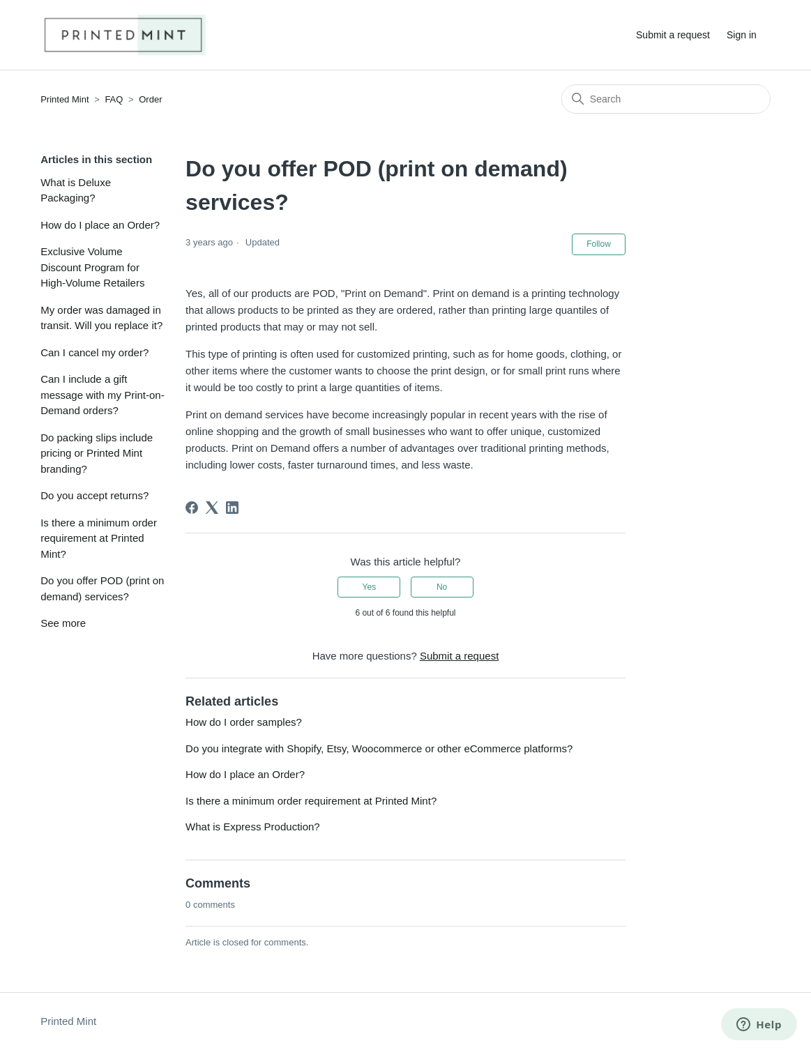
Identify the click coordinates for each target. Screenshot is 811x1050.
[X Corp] (212, 507)
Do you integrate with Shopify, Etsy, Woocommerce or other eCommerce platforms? (379, 748)
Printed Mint (64, 99)
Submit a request (673, 34)
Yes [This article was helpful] (370, 587)
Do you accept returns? (94, 495)
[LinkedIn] (232, 507)
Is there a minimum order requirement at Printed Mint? (98, 538)
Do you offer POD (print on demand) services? (102, 588)
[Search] (666, 99)
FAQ (114, 99)
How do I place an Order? (100, 225)
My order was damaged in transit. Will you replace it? (101, 318)
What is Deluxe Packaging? (75, 190)
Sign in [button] (742, 34)
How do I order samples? (243, 722)
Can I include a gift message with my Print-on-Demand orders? (102, 394)
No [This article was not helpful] (442, 587)
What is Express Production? (252, 826)
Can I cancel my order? (94, 352)
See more (63, 623)
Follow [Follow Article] (598, 244)
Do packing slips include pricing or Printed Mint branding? (96, 453)
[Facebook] (191, 507)
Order (150, 99)
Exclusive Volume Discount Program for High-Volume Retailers (92, 267)
